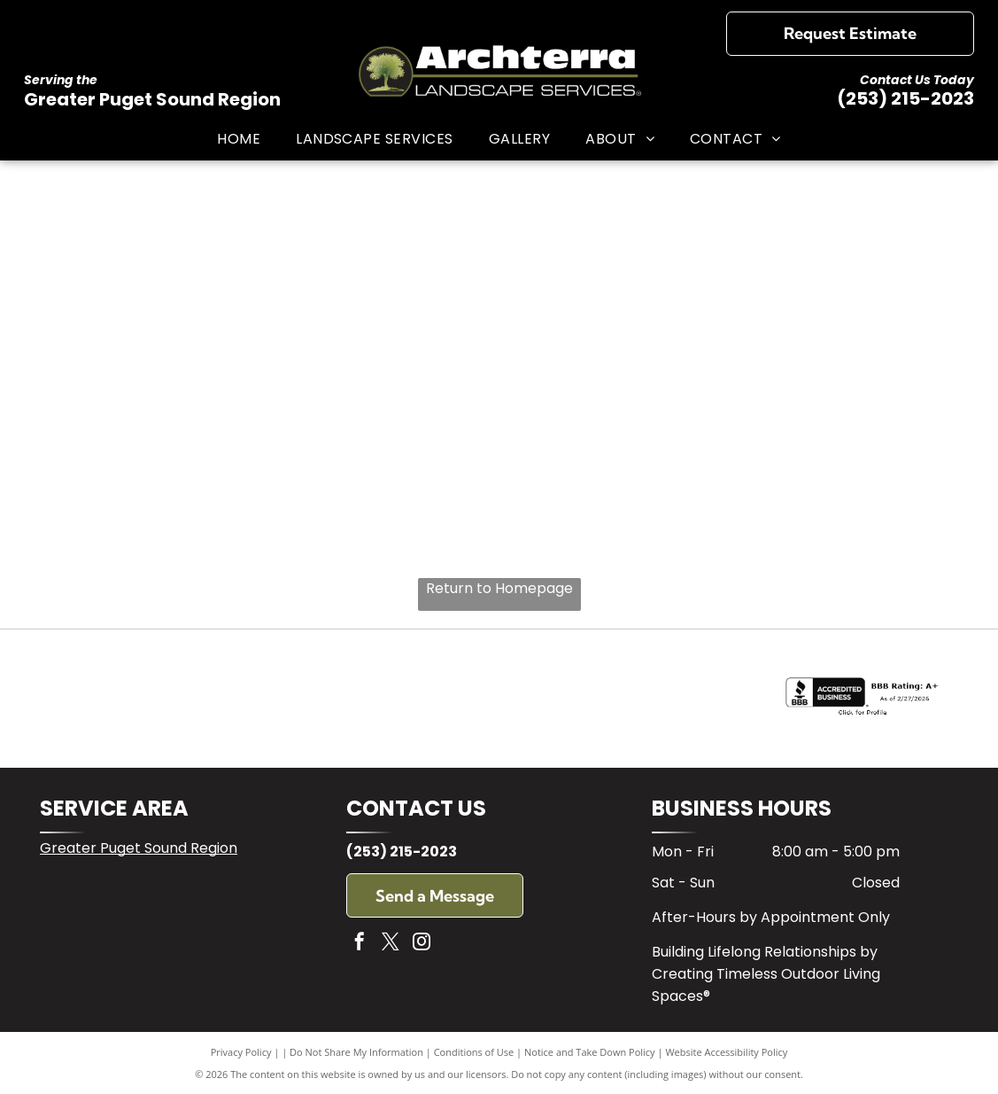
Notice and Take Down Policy (589, 1052)
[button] (374, 137)
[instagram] (421, 943)
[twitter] (390, 943)
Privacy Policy (241, 1052)
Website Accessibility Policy (726, 1052)
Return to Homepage (499, 588)
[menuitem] (238, 137)
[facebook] (359, 943)
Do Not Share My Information (356, 1052)
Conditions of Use (474, 1052)
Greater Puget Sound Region (138, 848)
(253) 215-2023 (905, 98)
